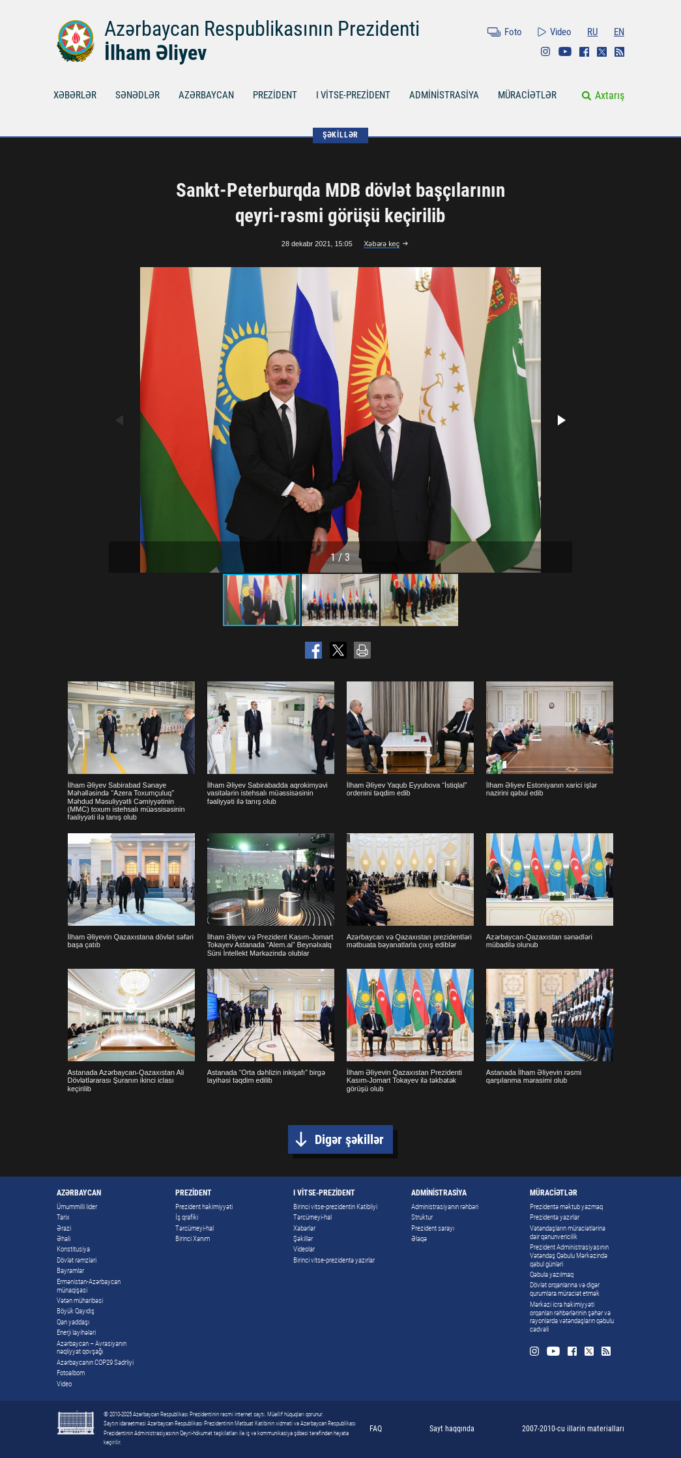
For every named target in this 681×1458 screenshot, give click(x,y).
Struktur (422, 1217)
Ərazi (64, 1228)
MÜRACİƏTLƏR (527, 95)
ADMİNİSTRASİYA (444, 95)
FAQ (375, 1428)
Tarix (63, 1217)
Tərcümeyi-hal (194, 1228)
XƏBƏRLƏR (74, 95)
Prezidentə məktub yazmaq (566, 1207)
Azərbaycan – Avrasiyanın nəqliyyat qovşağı (91, 1347)
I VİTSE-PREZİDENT (353, 95)
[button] (560, 420)
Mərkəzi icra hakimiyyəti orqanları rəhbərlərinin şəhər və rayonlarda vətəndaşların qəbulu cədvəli (572, 1317)
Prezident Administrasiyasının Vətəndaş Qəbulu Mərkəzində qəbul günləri (569, 1255)
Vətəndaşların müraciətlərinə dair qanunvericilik (567, 1232)
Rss (619, 52)
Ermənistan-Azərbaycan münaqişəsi (89, 1286)
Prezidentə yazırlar (554, 1217)
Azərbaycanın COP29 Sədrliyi (95, 1362)
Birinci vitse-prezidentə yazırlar (334, 1260)
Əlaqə (419, 1239)
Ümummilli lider (77, 1207)
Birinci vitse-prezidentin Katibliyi (335, 1207)
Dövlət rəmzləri (76, 1260)
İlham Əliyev (155, 52)
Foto (513, 32)
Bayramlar (70, 1270)
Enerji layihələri (76, 1332)
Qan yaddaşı (73, 1322)
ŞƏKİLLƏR (340, 134)
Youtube (565, 52)
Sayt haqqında (451, 1428)
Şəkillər (303, 1239)
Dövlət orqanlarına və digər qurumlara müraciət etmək (565, 1289)
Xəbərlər (304, 1228)
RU (592, 32)
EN (619, 32)
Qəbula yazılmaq (551, 1274)
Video (561, 32)
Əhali (63, 1239)
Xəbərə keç (381, 244)
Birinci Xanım (192, 1239)
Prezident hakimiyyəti (204, 1207)
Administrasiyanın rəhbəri (444, 1207)
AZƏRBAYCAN (206, 95)
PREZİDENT (275, 95)
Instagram (546, 52)
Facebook (584, 52)
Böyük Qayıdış (75, 1311)
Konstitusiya (73, 1249)
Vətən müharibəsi (80, 1300)
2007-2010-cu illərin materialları (573, 1428)
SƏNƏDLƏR (137, 95)
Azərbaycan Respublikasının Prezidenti (262, 28)
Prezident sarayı (432, 1228)
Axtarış (609, 95)
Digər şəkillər (349, 1139)
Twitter (602, 52)
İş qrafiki (186, 1217)
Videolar (304, 1249)
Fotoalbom (71, 1373)
